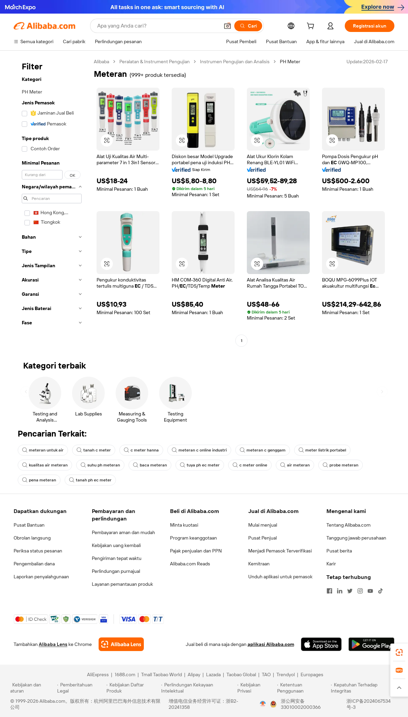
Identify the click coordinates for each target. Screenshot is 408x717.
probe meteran (340, 465)
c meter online (250, 465)
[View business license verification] (263, 704)
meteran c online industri (199, 450)
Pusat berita (339, 550)
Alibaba (101, 61)
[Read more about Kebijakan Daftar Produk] (132, 688)
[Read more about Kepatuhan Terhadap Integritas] (364, 688)
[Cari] (248, 25)
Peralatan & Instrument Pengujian (154, 61)
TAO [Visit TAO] (266, 674)
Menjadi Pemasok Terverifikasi (280, 550)
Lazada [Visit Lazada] (213, 674)
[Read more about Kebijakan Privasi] (256, 688)
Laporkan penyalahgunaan (41, 576)
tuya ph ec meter (200, 465)
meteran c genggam (263, 450)
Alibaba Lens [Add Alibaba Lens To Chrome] (53, 644)
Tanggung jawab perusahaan (356, 538)
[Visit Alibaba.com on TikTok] (380, 591)
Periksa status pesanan (38, 550)
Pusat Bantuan (29, 525)
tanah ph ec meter (90, 480)
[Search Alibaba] (157, 26)
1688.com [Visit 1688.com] (125, 674)
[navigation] (52, 201)
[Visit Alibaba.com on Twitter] (350, 591)
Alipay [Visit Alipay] (194, 674)
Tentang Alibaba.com (348, 525)
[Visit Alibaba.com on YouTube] (370, 591)
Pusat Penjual (262, 538)
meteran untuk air (43, 450)
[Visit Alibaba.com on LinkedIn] (340, 591)
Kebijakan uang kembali (116, 545)
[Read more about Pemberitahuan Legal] (80, 688)
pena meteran (39, 480)
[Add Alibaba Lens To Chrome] (121, 644)
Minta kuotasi (184, 525)
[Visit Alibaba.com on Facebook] (329, 591)
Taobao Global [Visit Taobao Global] (241, 674)
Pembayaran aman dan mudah (123, 532)
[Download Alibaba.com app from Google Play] (371, 644)
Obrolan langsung (32, 538)
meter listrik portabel (322, 450)
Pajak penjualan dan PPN (196, 550)
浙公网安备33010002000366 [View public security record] (301, 704)
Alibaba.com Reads (190, 563)
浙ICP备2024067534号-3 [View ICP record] (368, 704)
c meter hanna (141, 450)
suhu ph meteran (100, 465)
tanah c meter (93, 450)
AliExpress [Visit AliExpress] (98, 674)
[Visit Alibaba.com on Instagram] (360, 591)
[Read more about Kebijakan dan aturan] (32, 688)
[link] (399, 652)
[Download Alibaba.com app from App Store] (321, 644)
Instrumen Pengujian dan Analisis (235, 61)
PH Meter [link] (290, 61)
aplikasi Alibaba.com (271, 644)
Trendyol (285, 674)
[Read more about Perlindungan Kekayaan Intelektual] (198, 688)
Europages (312, 674)
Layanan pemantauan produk (122, 584)
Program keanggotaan (193, 538)
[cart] (312, 27)
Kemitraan (259, 563)
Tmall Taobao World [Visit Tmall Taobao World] (161, 674)
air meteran (295, 465)
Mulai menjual (262, 525)
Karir (331, 563)
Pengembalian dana (34, 563)
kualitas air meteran (45, 465)
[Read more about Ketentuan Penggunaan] (303, 688)
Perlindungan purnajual (116, 571)
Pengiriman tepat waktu (116, 558)
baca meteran (150, 465)
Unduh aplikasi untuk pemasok (280, 576)
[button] (227, 26)
